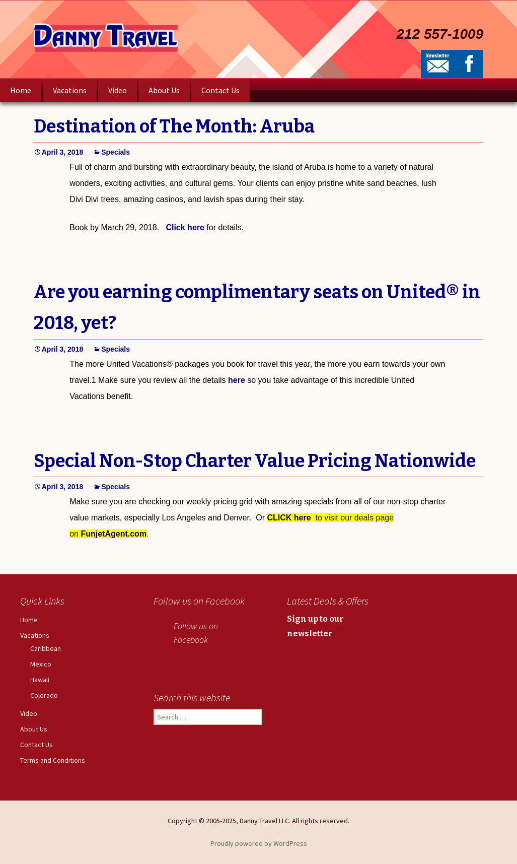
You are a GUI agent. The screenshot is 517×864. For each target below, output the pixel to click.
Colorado (44, 695)
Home (20, 90)
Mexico (40, 664)
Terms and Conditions (52, 760)
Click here (185, 227)
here (236, 380)
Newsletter (438, 64)
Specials (115, 152)
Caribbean (45, 648)
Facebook (469, 64)
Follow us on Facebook (199, 600)
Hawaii (39, 679)
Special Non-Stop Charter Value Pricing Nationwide (255, 461)
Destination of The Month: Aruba (174, 126)
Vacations (70, 90)
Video (117, 90)
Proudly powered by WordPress (258, 843)
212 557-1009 (439, 34)
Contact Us (220, 90)
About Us (164, 90)
